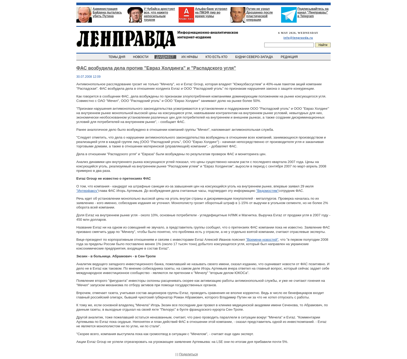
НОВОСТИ (141, 57)
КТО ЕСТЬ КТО (217, 57)
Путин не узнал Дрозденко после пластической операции (259, 14)
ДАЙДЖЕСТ (165, 57)
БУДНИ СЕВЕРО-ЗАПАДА (254, 57)
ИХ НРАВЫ (190, 57)
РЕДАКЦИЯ (289, 57)
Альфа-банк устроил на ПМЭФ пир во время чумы (211, 12)
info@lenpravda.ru (298, 37)
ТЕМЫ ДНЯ (117, 57)
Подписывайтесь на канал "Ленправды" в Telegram (313, 12)
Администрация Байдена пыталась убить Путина (107, 12)
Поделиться (188, 354)
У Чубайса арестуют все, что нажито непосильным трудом (159, 14)
